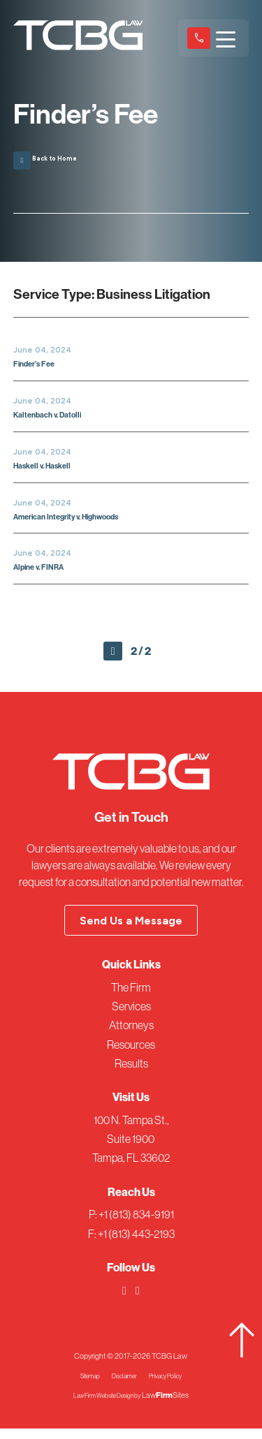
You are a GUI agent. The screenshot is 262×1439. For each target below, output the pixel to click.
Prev (113, 659)
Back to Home (53, 156)
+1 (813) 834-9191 (199, 38)
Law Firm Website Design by (107, 1405)
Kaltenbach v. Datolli (55, 419)
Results (131, 1074)
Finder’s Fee (39, 368)
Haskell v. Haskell (50, 470)
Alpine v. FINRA (45, 572)
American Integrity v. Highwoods (82, 521)
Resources (131, 1055)
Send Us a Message (131, 931)
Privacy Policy (173, 1386)
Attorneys (131, 1035)
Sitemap (80, 1386)
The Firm (131, 997)
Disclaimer (122, 1386)
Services (131, 1016)
